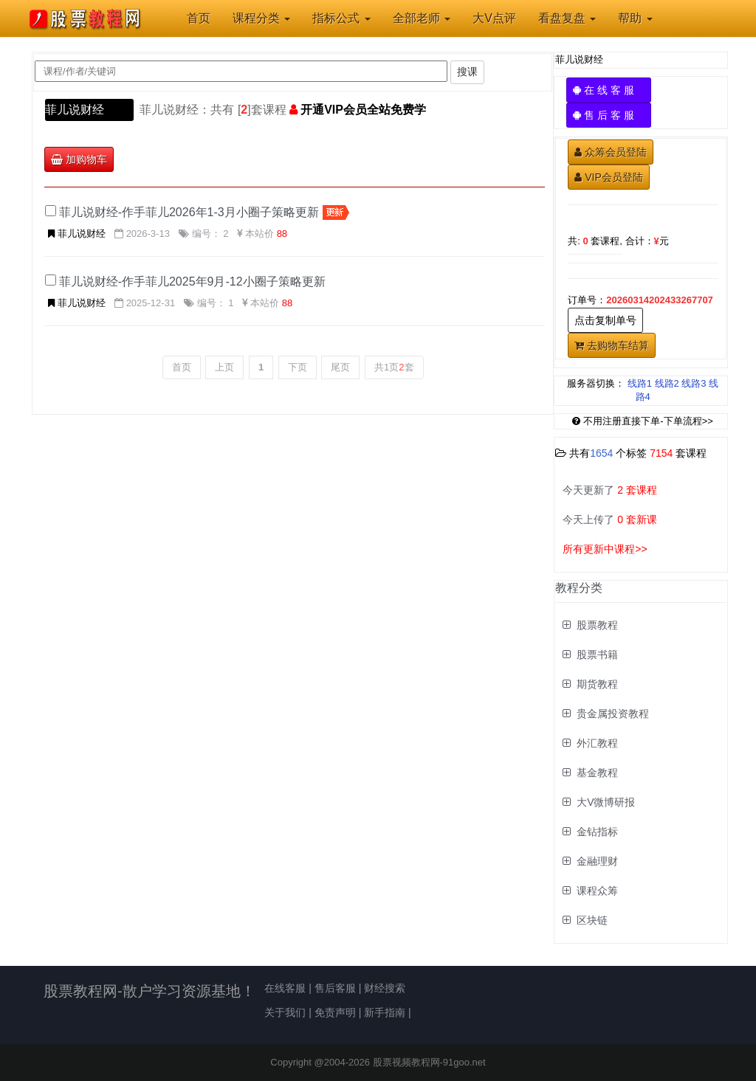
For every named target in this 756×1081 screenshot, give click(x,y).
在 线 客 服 (609, 90)
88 (282, 233)
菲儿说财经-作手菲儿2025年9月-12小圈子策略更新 (192, 281)
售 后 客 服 (609, 115)
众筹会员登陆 (610, 152)
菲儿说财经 (74, 109)
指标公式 (341, 18)
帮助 (635, 18)
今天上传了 (610, 519)
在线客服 (285, 988)
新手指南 (384, 1012)
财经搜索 (384, 988)
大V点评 (494, 18)
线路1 (640, 383)
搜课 (467, 71)
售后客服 (335, 988)
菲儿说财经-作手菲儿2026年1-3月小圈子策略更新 (189, 212)
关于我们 (285, 1012)
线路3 (693, 383)
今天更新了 (610, 490)
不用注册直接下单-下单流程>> (642, 420)
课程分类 (261, 18)
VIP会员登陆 (608, 177)
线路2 (667, 383)
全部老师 (421, 18)
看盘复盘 (567, 18)
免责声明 (335, 1012)
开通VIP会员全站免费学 (363, 109)
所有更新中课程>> (605, 549)
